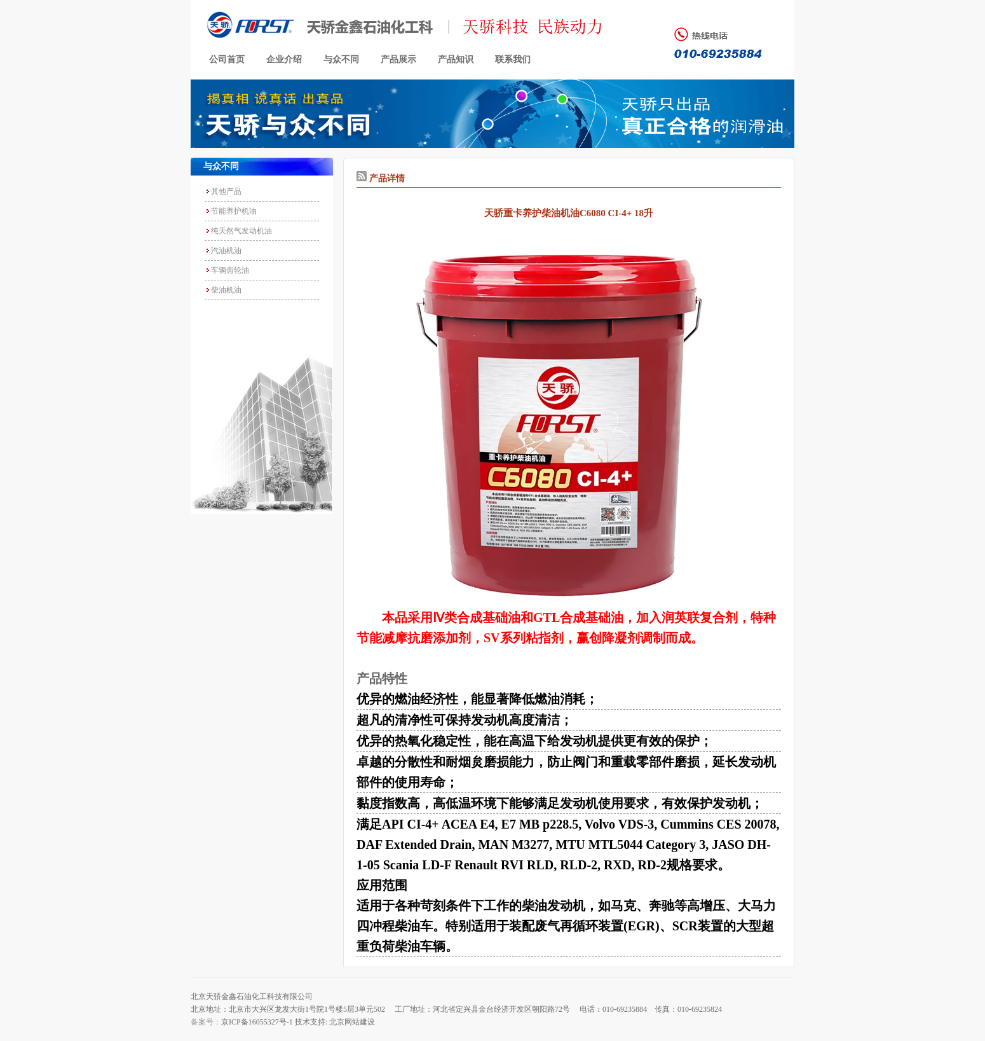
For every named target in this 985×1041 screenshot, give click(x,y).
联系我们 (513, 59)
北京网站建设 (352, 1021)
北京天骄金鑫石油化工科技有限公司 (252, 996)
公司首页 (227, 59)
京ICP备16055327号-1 (257, 1021)
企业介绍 (284, 59)
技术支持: (311, 1021)
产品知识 (455, 59)
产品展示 (398, 59)
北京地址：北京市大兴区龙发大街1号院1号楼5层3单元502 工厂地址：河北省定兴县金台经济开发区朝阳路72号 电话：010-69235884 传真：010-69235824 (456, 1009)
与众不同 (341, 59)
